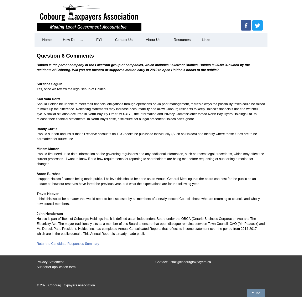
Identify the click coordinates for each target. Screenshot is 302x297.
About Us (154, 40)
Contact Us (125, 40)
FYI (100, 40)
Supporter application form (56, 267)
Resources (182, 40)
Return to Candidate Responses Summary (68, 243)
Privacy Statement (50, 262)
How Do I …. (74, 40)
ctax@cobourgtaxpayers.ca (190, 262)
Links (206, 40)
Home (47, 40)
